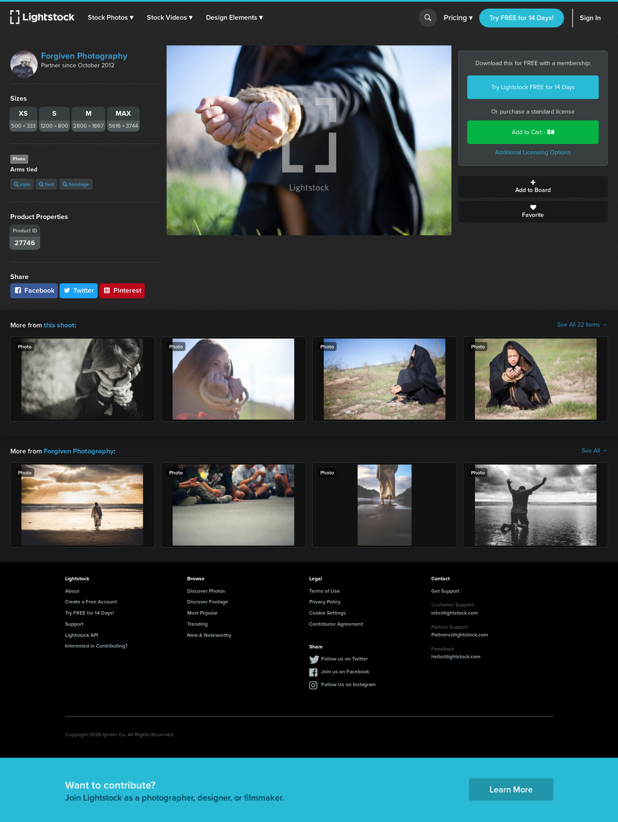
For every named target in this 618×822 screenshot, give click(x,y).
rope (22, 184)
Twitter (79, 290)
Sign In (590, 18)
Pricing (458, 18)
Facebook (34, 290)
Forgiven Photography (84, 55)
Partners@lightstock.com (459, 633)
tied (46, 184)
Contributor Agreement (336, 623)
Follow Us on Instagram (348, 683)
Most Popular (202, 611)
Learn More (511, 788)
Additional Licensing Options (533, 152)
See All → (595, 450)
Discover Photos (206, 590)
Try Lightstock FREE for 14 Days (533, 87)
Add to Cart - (533, 132)
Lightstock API (81, 634)
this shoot (59, 325)
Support (74, 623)
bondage (76, 184)
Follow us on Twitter (344, 657)
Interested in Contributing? (96, 644)
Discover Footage (207, 600)
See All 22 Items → (582, 325)
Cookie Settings (327, 611)
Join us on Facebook (345, 670)
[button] (111, 17)
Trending (197, 623)
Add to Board (533, 187)
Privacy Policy (324, 600)
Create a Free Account (91, 600)
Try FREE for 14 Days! (522, 18)
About (72, 590)
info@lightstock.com (454, 611)
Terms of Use (324, 590)
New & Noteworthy (209, 634)
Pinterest (122, 290)
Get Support (445, 590)
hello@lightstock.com (456, 655)
